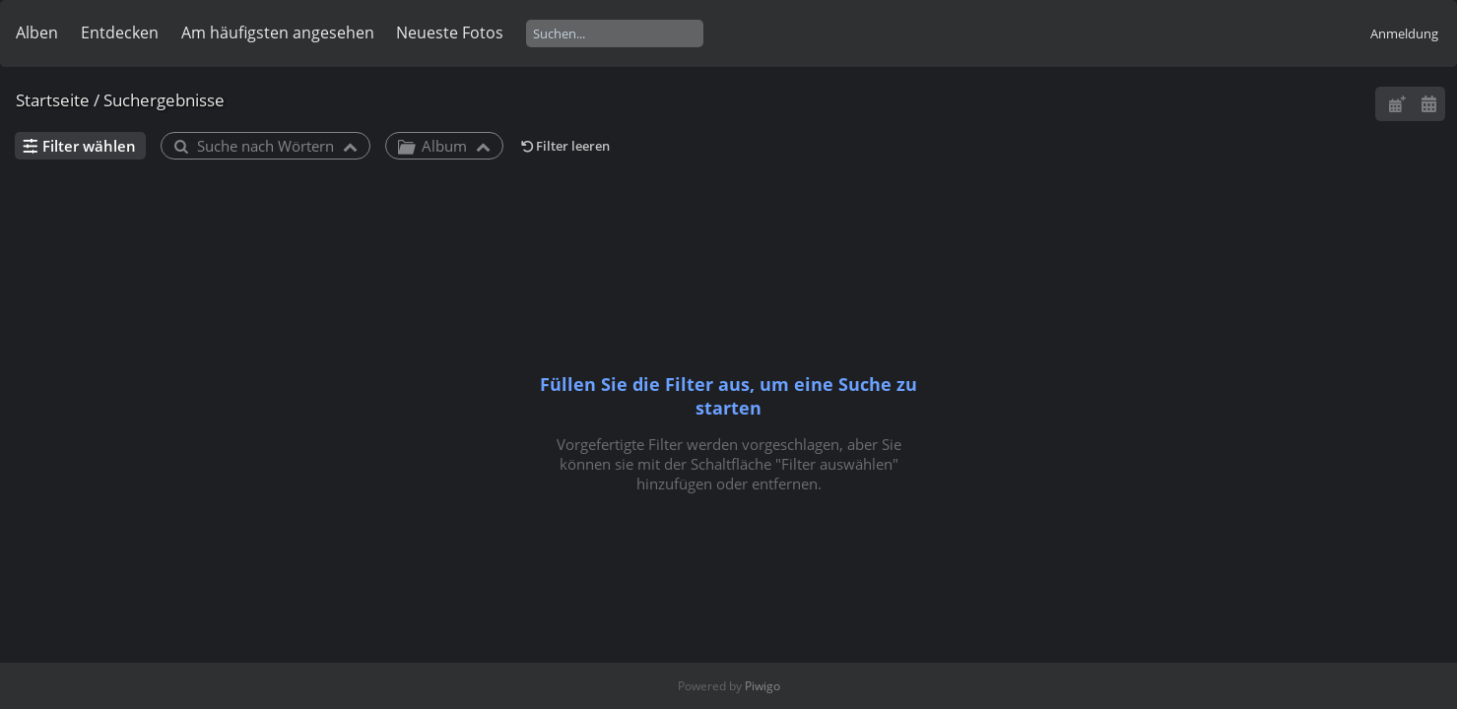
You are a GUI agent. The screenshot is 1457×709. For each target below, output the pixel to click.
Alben (37, 32)
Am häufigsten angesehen (277, 32)
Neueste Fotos (449, 32)
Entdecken (120, 32)
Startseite (53, 100)
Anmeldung (1404, 33)
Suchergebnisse (164, 100)
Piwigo (762, 685)
